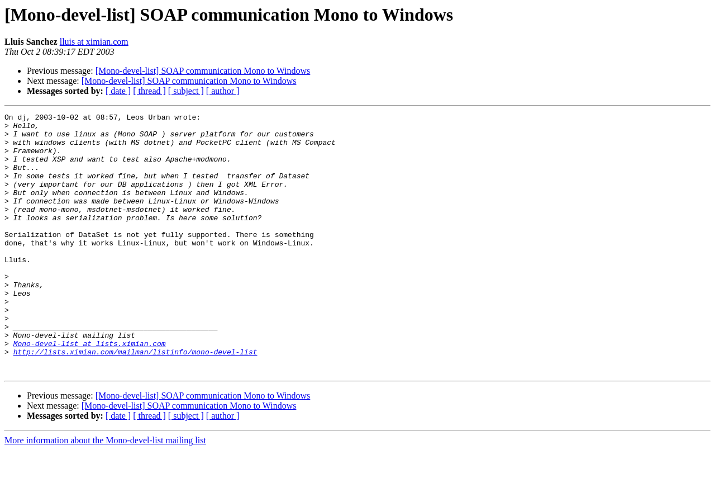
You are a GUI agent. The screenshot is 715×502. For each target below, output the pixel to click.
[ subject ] (186, 91)
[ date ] (118, 91)
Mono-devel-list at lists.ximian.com (89, 390)
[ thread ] (149, 91)
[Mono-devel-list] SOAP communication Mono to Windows (203, 70)
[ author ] (223, 91)
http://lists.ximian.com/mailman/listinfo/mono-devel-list (135, 400)
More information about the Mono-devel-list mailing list (105, 492)
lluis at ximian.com (94, 41)
